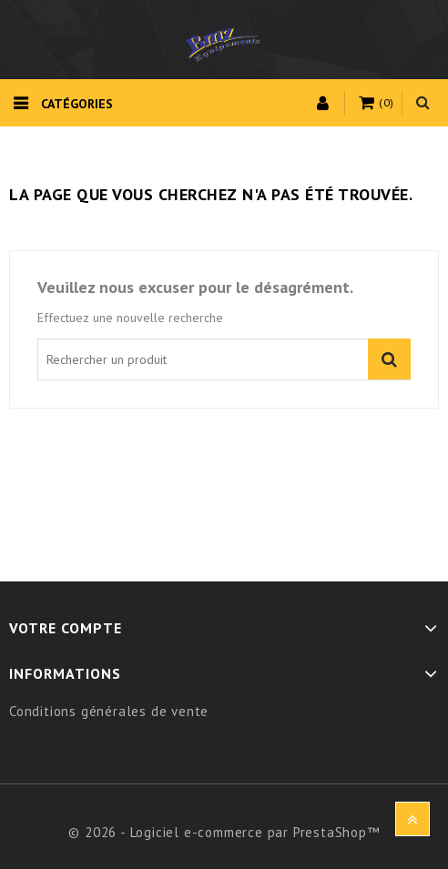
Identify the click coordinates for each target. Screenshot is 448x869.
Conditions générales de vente (109, 711)
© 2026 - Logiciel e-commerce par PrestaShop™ (223, 832)
